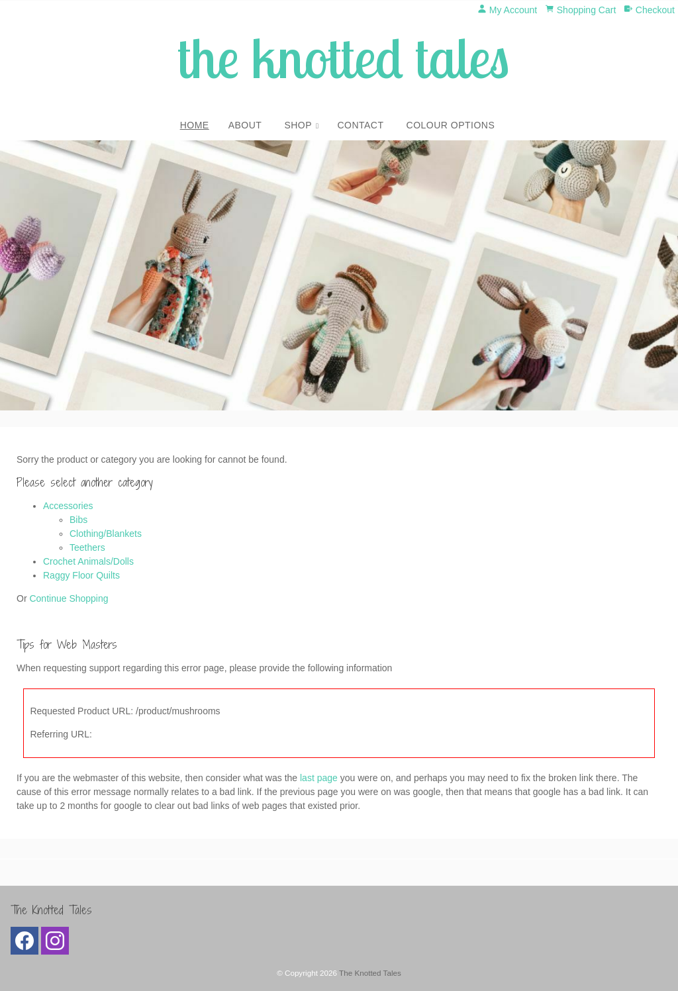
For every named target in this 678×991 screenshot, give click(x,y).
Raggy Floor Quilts (81, 575)
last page (319, 778)
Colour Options (451, 125)
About (245, 125)
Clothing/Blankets (106, 533)
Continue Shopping (68, 598)
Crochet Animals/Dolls (88, 561)
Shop (298, 125)
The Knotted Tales (370, 972)
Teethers (87, 547)
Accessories (68, 505)
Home (194, 125)
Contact (360, 125)
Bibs (78, 519)
